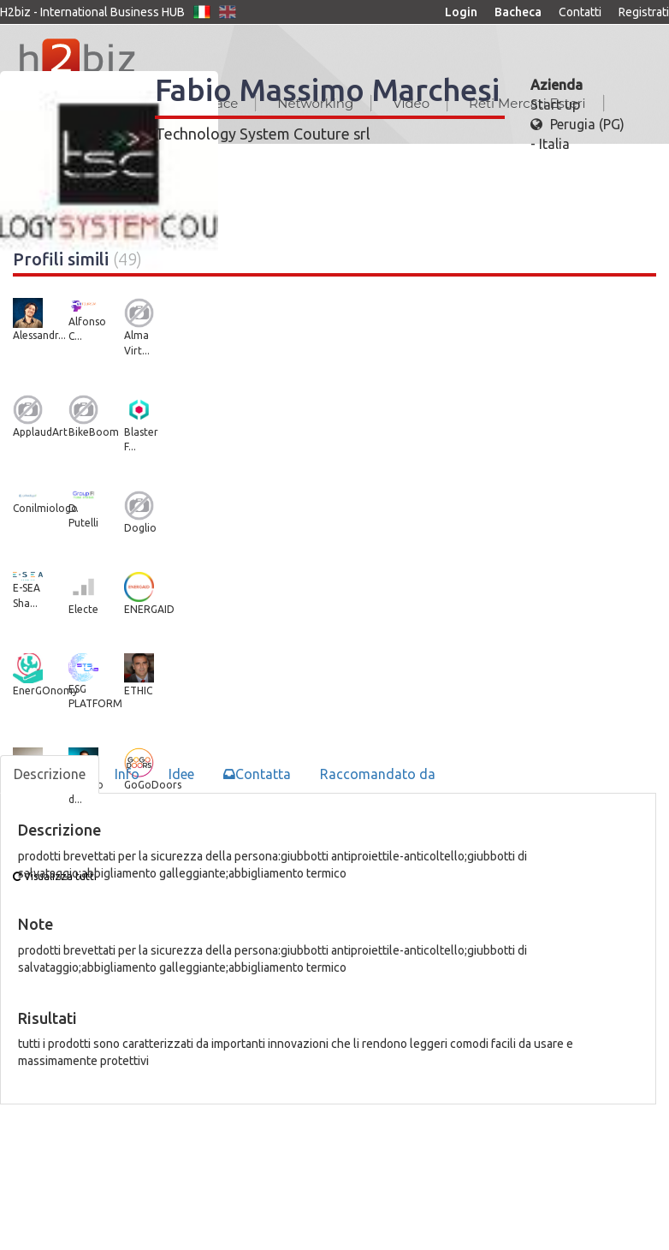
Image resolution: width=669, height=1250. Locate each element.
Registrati (644, 12)
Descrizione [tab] (50, 774)
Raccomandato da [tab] (377, 774)
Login (461, 12)
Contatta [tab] (257, 774)
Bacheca (518, 12)
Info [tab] (127, 774)
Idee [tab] (181, 774)
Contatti (580, 12)
